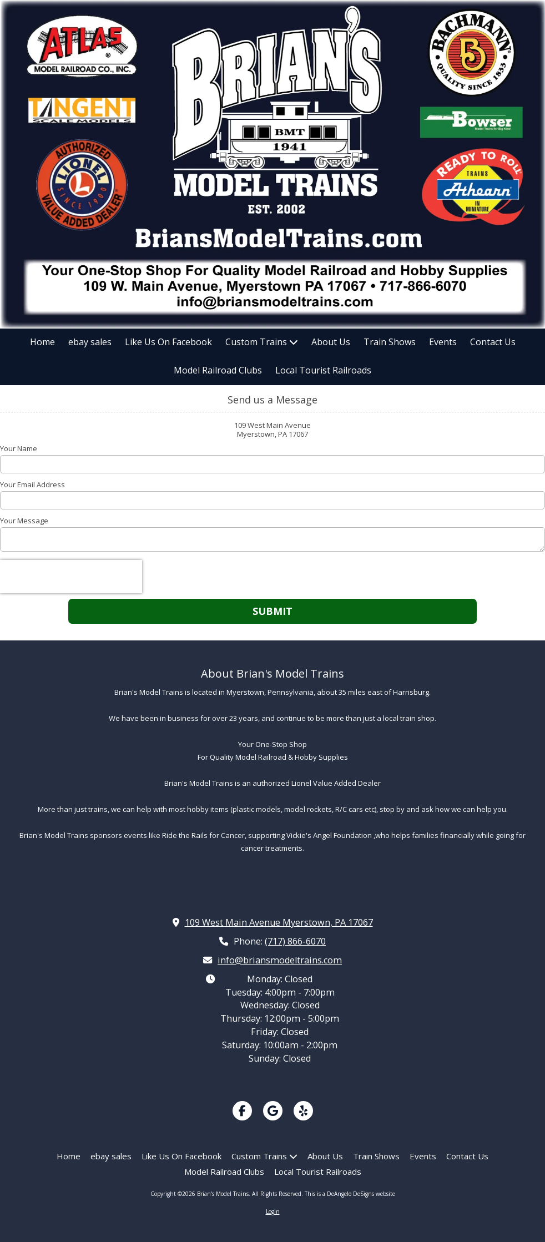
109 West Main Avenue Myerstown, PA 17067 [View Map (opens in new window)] (279, 922)
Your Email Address (32, 484)
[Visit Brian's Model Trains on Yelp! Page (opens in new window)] (303, 1110)
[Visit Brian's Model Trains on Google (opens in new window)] (272, 1110)
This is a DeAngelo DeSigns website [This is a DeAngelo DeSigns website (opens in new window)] (350, 1194)
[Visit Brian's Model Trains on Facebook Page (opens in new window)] (242, 1110)
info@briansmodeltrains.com (280, 960)
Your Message (24, 520)
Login (273, 1211)
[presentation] (71, 576)
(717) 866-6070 (295, 941)
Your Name (18, 448)
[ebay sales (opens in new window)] (90, 343)
